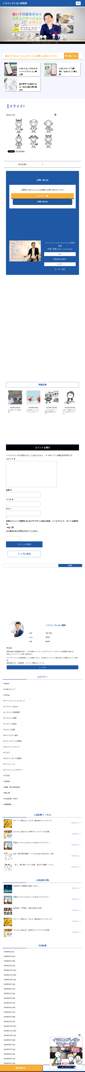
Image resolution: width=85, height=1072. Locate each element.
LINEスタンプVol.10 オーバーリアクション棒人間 (28, 71)
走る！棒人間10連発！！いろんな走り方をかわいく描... (34, 854)
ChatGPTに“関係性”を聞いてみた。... (27, 886)
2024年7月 (8, 1049)
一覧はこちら (71, 56)
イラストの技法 (10, 724)
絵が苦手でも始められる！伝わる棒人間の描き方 (28, 87)
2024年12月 (8, 1026)
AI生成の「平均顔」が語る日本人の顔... (28, 908)
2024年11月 (8, 1031)
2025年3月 (8, 1012)
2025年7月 (8, 993)
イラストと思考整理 (12, 712)
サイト (8, 509)
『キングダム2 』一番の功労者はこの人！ (51, 411)
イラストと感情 (10, 718)
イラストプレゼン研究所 (15, 3)
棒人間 (7, 793)
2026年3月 (8, 956)
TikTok (7, 695)
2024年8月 (8, 1045)
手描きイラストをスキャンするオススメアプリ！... (32, 843)
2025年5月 (8, 1003)
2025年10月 (8, 979)
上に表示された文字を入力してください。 (23, 531)
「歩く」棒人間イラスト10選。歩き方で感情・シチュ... (34, 865)
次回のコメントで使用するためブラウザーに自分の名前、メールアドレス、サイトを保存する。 (42, 522)
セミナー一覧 (42, 196)
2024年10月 (8, 1035)
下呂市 (7, 775)
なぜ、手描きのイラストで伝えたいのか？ (69, 411)
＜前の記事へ (22, 164)
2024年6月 (8, 1054)
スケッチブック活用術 (13, 741)
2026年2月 (8, 961)
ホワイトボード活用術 (13, 758)
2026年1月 (8, 965)
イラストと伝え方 (11, 706)
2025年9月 (8, 984)
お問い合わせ (42, 202)
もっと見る (42, 667)
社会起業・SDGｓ (11, 799)
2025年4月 (8, 1007)
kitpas (7, 683)
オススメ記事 (10, 730)
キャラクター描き (11, 735)
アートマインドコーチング (15, 701)
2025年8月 (8, 989)
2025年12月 (8, 970)
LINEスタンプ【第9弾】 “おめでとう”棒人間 (68, 71)
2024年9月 (8, 1040)
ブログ (7, 752)
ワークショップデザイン (14, 770)
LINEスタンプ (10, 689)
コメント (10, 459)
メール (10, 499)
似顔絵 (7, 781)
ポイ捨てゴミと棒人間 (14, 411)
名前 (9, 490)
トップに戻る (24, 554)
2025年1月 (8, 1021)
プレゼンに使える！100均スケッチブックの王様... (32, 832)
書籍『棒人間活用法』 (13, 787)
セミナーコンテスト (12, 747)
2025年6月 (8, 998)
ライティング (10, 764)
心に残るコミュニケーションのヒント (32, 411)
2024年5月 (8, 1059)
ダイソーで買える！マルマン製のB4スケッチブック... (33, 820)
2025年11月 (8, 975)
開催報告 (8, 804)
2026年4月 (8, 952)
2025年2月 (8, 1017)
